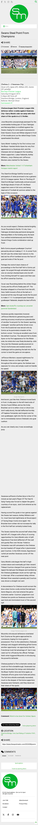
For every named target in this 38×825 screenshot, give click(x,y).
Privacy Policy (23, 803)
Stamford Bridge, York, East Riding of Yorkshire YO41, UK (18, 734)
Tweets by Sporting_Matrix (19, 768)
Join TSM (5, 800)
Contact (5, 807)
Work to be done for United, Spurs (23, 716)
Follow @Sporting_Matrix (29, 725)
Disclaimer (6, 803)
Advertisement (23, 800)
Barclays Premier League (11, 91)
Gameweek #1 (7, 103)
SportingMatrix (19, 763)
